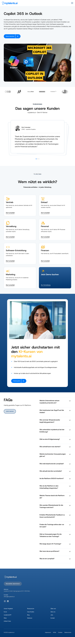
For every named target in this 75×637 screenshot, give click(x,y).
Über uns (53, 612)
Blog (28, 615)
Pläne (5, 618)
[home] (10, 3)
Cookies (60, 632)
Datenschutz (67, 632)
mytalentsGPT (7, 615)
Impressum (48, 632)
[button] (71, 3)
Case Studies (30, 612)
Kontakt (53, 618)
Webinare (29, 618)
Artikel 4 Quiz (7, 621)
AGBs (54, 632)
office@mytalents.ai (9, 596)
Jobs (52, 615)
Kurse (5, 612)
